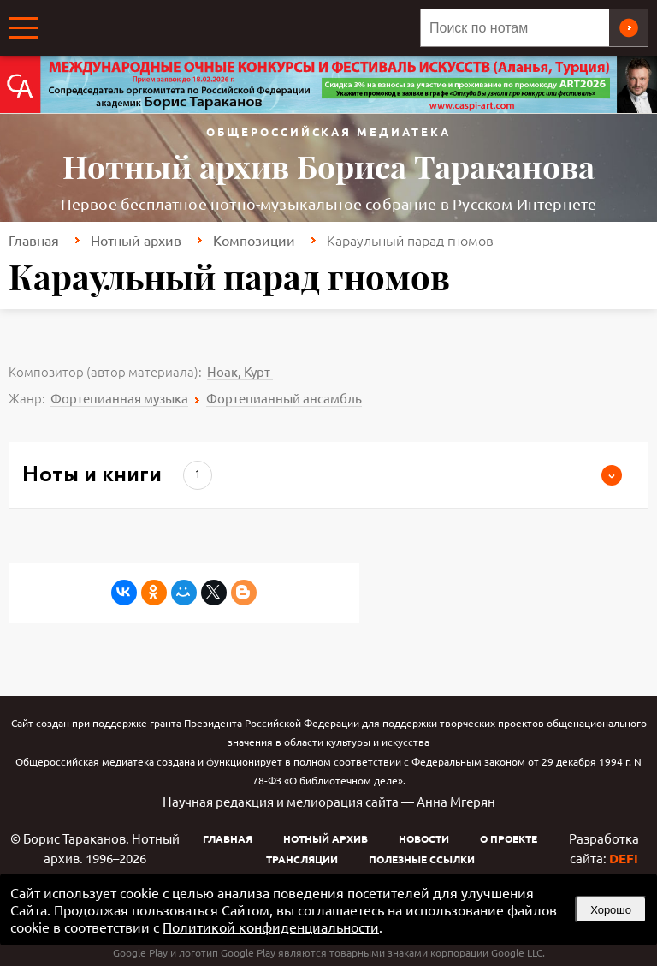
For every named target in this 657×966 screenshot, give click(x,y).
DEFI (623, 858)
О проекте (508, 838)
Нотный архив (136, 239)
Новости (424, 838)
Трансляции (302, 859)
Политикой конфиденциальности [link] (271, 926)
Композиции (254, 239)
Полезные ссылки (422, 859)
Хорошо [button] (610, 909)
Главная (34, 239)
